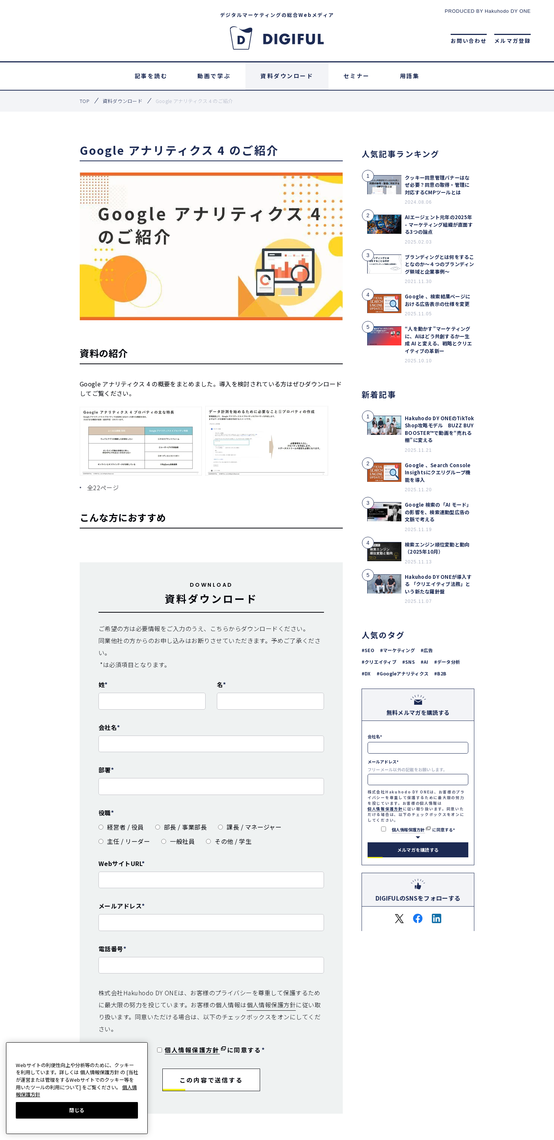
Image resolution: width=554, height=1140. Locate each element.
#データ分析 (447, 661)
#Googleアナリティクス (402, 673)
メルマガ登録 (512, 40)
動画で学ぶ (213, 76)
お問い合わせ (469, 40)
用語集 (410, 76)
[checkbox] (211, 831)
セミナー (357, 76)
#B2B (440, 673)
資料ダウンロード (286, 76)
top (84, 101)
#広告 (427, 649)
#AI (424, 661)
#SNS (408, 661)
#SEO (368, 649)
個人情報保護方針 (271, 1004)
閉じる (77, 1110)
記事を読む (151, 76)
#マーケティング (397, 649)
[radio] (121, 827)
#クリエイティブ (379, 661)
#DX (366, 673)
